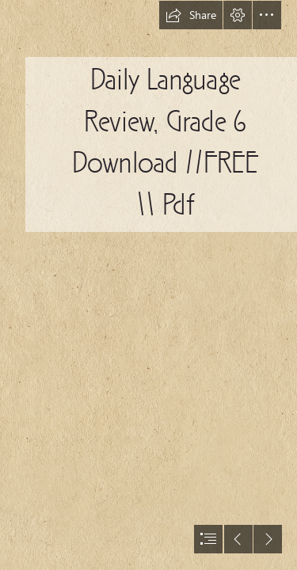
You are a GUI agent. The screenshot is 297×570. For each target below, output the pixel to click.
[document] (148, 285)
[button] (191, 15)
